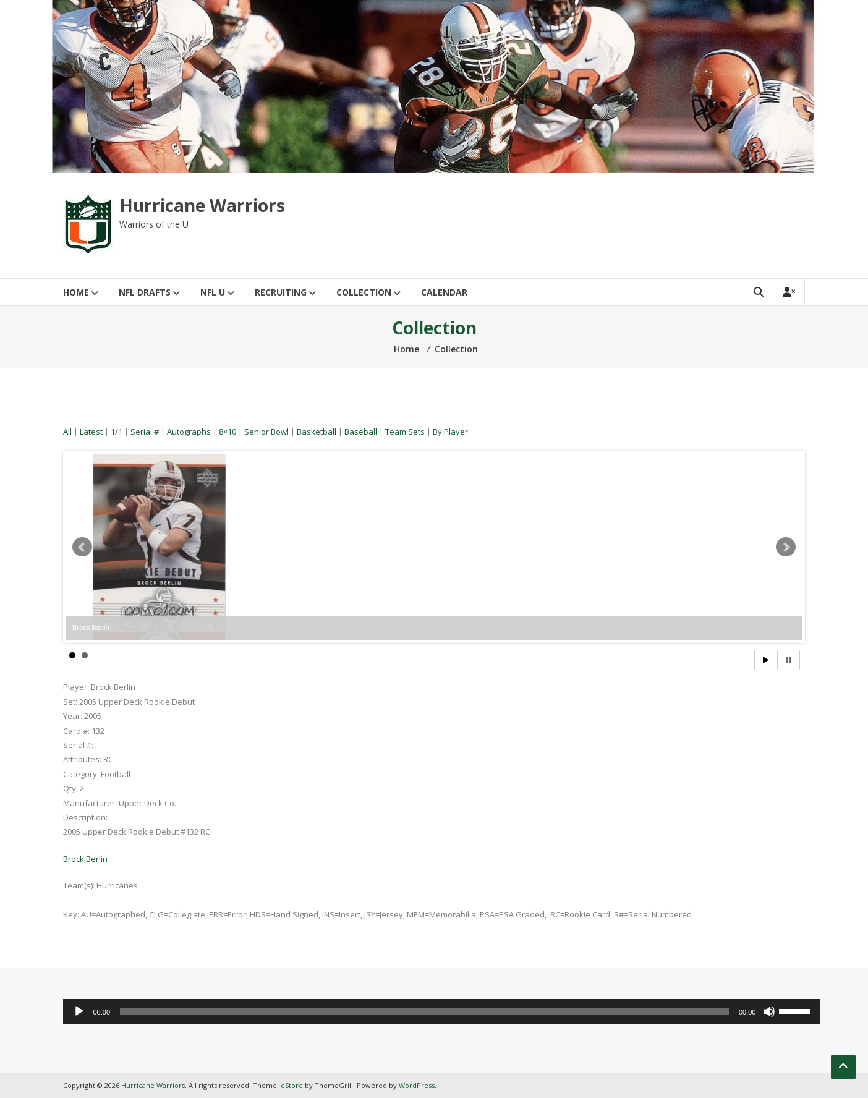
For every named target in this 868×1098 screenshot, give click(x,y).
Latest (91, 431)
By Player (450, 431)
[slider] (424, 1011)
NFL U (212, 292)
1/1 (116, 431)
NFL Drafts (145, 292)
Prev (82, 547)
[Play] (79, 1011)
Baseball (360, 431)
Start (766, 660)
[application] (441, 1011)
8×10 (227, 431)
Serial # (144, 431)
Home (76, 292)
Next (786, 547)
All (67, 431)
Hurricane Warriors (202, 205)
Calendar (444, 292)
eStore (292, 1085)
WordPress (417, 1085)
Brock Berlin (85, 858)
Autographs (189, 431)
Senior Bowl (266, 431)
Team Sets (405, 431)
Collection (363, 292)
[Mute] (769, 1011)
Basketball (316, 431)
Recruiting (281, 292)
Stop (788, 660)
